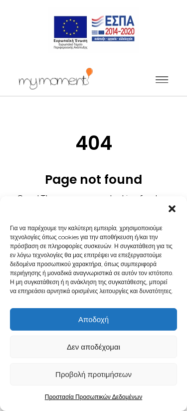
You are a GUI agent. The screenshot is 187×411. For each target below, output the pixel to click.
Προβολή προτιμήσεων (93, 374)
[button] (172, 209)
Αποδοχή (93, 319)
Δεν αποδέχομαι (93, 347)
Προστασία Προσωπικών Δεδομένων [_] (93, 397)
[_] (56, 78)
